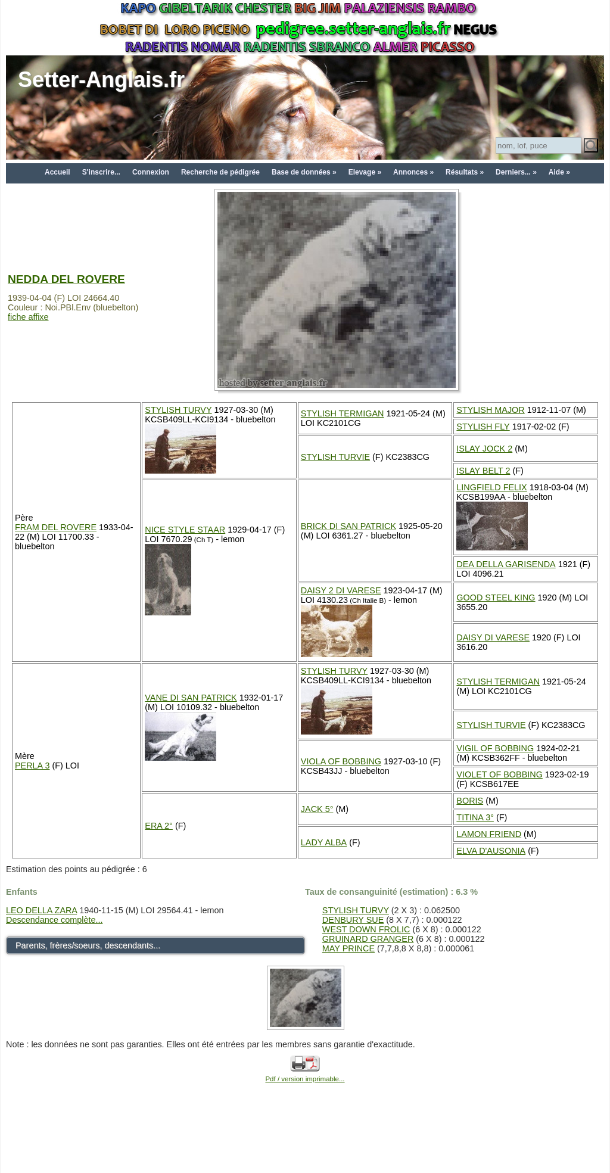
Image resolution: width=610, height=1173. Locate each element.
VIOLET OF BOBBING (499, 774)
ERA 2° (159, 825)
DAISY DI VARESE (493, 637)
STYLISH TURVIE (335, 457)
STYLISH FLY (482, 426)
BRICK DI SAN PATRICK (348, 526)
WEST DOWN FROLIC (366, 929)
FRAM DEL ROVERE (56, 527)
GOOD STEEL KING (495, 597)
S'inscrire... (101, 172)
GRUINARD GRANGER (368, 939)
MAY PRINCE (348, 948)
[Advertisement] (305, 1144)
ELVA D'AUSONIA (490, 850)
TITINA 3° (475, 817)
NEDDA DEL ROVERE (66, 279)
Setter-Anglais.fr (101, 79)
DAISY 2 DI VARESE (341, 590)
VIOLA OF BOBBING (341, 761)
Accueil (57, 172)
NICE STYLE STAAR (185, 529)
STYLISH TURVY (178, 410)
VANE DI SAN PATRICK (190, 697)
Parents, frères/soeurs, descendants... (87, 945)
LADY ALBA (324, 842)
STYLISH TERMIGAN (342, 413)
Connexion (150, 172)
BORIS (469, 800)
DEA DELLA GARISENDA (505, 564)
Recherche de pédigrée (220, 172)
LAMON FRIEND (488, 834)
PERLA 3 (32, 765)
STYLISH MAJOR (490, 410)
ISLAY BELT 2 (483, 470)
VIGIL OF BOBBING (495, 748)
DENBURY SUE (353, 920)
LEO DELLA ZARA (41, 910)
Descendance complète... (54, 920)
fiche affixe (28, 317)
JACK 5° (317, 809)
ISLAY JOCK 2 (484, 448)
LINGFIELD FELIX (491, 487)
